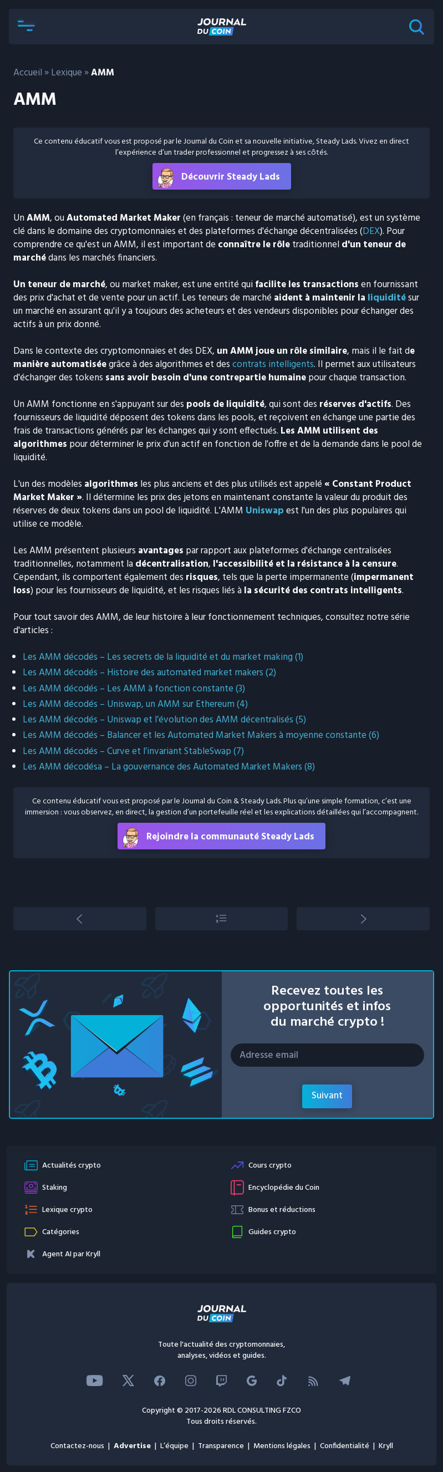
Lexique (66, 72)
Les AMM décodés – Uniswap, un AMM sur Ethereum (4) (135, 704)
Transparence (221, 1446)
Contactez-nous (77, 1446)
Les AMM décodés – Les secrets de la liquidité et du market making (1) (163, 657)
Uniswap (265, 510)
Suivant (327, 1095)
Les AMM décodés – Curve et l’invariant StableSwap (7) (133, 751)
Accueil (27, 72)
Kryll (386, 1446)
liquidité (387, 298)
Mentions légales (281, 1446)
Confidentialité (344, 1446)
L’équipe (174, 1446)
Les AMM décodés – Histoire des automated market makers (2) (149, 672)
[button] (26, 26)
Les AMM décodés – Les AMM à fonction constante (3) (134, 688)
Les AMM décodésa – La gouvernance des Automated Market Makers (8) (169, 767)
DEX (371, 231)
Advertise (132, 1446)
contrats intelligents (273, 364)
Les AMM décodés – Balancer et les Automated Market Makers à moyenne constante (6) (201, 735)
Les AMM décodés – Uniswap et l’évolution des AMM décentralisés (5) (164, 719)
